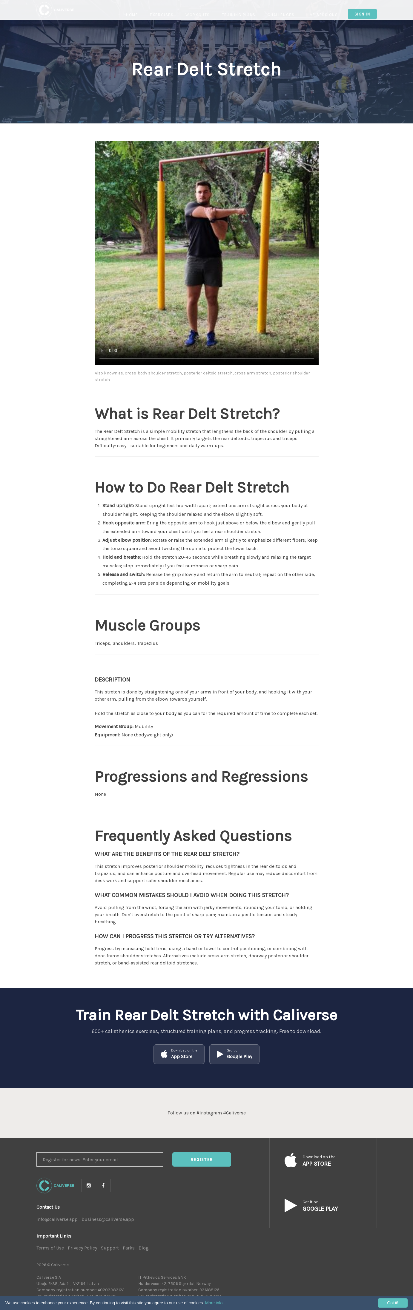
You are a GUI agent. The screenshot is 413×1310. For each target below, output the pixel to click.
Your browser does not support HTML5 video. (207, 253)
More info (213, 1302)
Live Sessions (322, 15)
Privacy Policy (82, 1248)
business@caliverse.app (108, 1219)
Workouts (197, 15)
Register (202, 1159)
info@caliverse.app (57, 1219)
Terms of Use (50, 1248)
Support (110, 1248)
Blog (144, 1248)
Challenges (281, 15)
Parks (129, 1248)
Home (132, 15)
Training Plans (239, 15)
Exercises (162, 15)
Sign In (362, 14)
